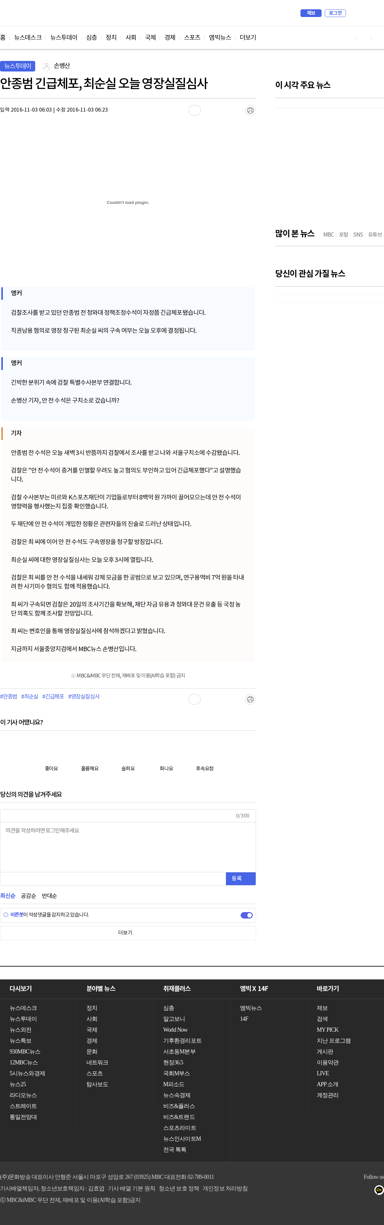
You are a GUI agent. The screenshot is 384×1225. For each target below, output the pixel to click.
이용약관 (328, 1062)
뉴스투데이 (64, 37)
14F (244, 1019)
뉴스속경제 (177, 1095)
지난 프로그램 (334, 1040)
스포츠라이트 (179, 1128)
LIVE (323, 1073)
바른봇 (13, 915)
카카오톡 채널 (381, 1191)
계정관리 (328, 1095)
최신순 (7, 896)
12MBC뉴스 (24, 1062)
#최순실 (29, 697)
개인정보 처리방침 (225, 1188)
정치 (111, 37)
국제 (150, 37)
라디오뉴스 (23, 1095)
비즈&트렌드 (179, 1117)
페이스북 (355, 1191)
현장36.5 (173, 1062)
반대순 (49, 896)
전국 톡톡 (174, 1149)
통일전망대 (23, 1117)
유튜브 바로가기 (348, 38)
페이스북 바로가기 (363, 38)
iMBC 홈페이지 (377, 13)
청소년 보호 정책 (179, 1188)
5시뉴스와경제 (27, 1073)
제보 (311, 13)
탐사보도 (97, 1084)
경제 (169, 37)
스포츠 (192, 37)
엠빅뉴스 (220, 37)
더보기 (248, 37)
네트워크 (97, 1062)
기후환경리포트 (182, 1040)
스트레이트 (23, 1106)
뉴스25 (18, 1084)
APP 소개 (327, 1084)
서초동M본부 (179, 1051)
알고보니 (174, 1019)
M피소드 (173, 1084)
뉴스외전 (20, 1030)
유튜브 (343, 1191)
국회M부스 (176, 1073)
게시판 (325, 1051)
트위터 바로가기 (379, 38)
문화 (91, 1051)
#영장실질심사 (84, 697)
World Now (175, 1030)
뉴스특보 (20, 1040)
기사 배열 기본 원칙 (131, 1188)
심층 (91, 37)
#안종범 (8, 697)
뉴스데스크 (28, 37)
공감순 (28, 896)
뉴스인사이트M (182, 1139)
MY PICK (363, 13)
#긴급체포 (53, 697)
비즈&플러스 (179, 1106)
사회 (130, 37)
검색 (354, 13)
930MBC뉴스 (25, 1051)
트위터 (368, 1191)
